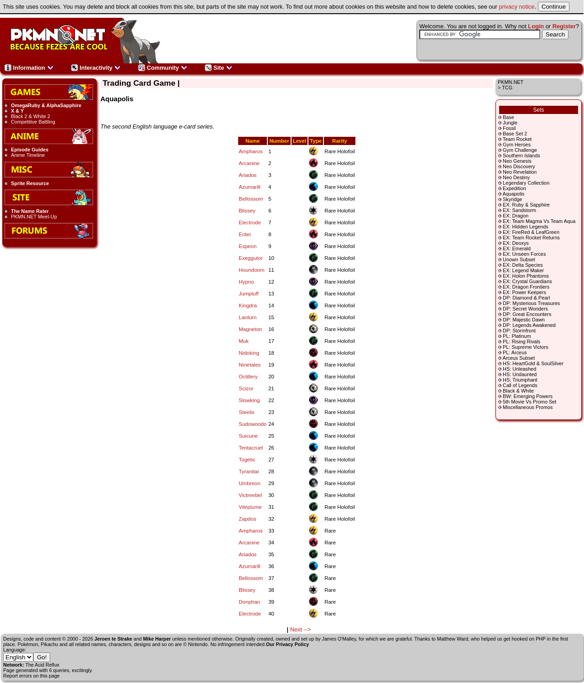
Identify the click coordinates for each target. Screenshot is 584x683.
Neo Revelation (520, 172)
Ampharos (250, 151)
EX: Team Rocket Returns (531, 237)
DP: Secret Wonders (525, 308)
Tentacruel (251, 447)
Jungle (510, 122)
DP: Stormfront (519, 330)
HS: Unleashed (519, 369)
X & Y (17, 111)
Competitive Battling (33, 121)
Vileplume (250, 507)
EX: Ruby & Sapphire (526, 204)
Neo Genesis (517, 161)
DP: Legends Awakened (529, 325)
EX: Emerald (517, 248)
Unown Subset (519, 259)
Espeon (247, 246)
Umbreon (249, 483)
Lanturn (247, 317)
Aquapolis (513, 194)
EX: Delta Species (523, 265)
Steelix (247, 412)
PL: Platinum (517, 336)
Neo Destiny (516, 177)
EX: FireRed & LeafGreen (531, 232)
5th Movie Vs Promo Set (529, 401)
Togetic (247, 459)
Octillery (248, 376)
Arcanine (249, 163)
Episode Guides (29, 149)
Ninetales (250, 364)
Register (564, 26)
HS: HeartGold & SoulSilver (533, 363)
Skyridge (512, 199)
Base (508, 117)
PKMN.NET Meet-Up (34, 216)
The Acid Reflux (43, 664)
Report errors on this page (31, 675)
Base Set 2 (515, 133)
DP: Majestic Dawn (524, 319)
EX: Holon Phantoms (526, 276)
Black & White (518, 390)
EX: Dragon (515, 215)
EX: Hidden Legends (525, 226)
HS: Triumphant (520, 380)
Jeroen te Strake (113, 639)
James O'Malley (339, 639)
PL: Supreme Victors (525, 347)
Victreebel (250, 495)
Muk (244, 341)
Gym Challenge (520, 150)
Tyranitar (249, 471)
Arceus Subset (518, 358)
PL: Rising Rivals (521, 341)
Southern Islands (521, 155)
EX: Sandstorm (519, 210)
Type (316, 141)
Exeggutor (251, 258)
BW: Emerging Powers (528, 396)
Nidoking (249, 353)
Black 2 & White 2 (30, 116)
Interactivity (96, 67)
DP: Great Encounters (527, 314)
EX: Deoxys (516, 243)
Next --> (300, 629)
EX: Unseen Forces (524, 254)
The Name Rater (30, 211)
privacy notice (516, 6)
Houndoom (251, 270)
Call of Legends (520, 385)
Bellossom (251, 199)
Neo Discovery (519, 166)
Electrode (250, 222)
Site (219, 67)
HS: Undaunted (520, 374)
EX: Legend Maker (523, 270)
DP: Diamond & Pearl (526, 297)
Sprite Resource (30, 183)
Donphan (249, 602)
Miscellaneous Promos (528, 407)
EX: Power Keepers (524, 292)
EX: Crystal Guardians (527, 281)
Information (29, 67)
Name (252, 141)
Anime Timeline (28, 155)
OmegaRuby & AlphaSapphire (46, 105)
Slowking (249, 400)
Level (299, 141)
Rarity (339, 141)
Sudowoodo (252, 424)
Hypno (246, 282)
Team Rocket (517, 139)
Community (163, 67)
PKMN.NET (510, 82)
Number (279, 141)
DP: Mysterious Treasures (531, 303)
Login (536, 26)
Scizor (246, 388)
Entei (244, 234)
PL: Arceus (515, 352)
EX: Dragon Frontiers (526, 287)
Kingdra (248, 305)
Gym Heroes (517, 144)
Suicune (248, 436)
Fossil (509, 128)
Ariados (247, 175)
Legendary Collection (526, 183)
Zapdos (247, 519)
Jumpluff (248, 293)
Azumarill (249, 187)
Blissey (247, 210)
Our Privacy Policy (287, 644)
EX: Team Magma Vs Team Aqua (539, 221)
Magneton (250, 329)
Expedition (514, 188)
